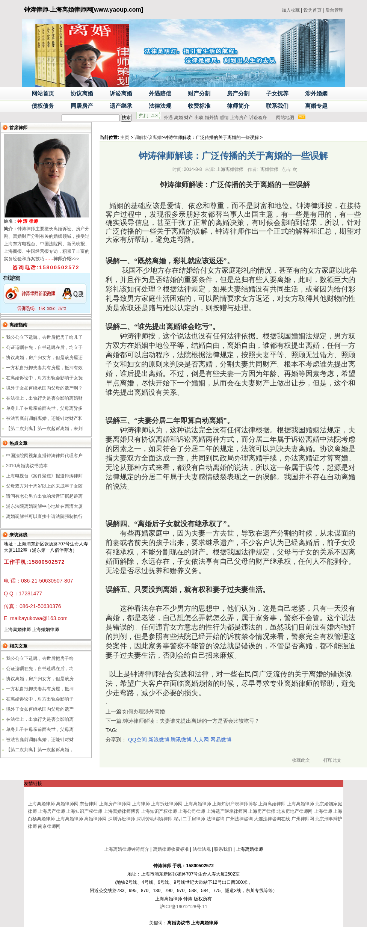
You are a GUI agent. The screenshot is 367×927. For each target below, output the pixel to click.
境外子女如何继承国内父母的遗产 (40, 709)
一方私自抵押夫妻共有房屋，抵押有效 (44, 367)
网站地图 (285, 117)
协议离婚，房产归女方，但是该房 (40, 678)
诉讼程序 (258, 117)
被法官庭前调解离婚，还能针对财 (40, 739)
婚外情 (211, 117)
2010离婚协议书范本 (27, 465)
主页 (124, 137)
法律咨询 (216, 818)
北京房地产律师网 (294, 811)
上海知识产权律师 (84, 811)
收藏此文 (301, 760)
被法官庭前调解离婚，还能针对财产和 (44, 418)
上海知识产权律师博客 (234, 803)
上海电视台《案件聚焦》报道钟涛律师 (44, 476)
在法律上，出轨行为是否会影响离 (40, 719)
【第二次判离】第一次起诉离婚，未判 (44, 428)
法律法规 (202, 849)
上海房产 (239, 117)
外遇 (168, 117)
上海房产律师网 (115, 803)
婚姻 (116, 206)
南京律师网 (49, 826)
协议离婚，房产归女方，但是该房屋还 (44, 357)
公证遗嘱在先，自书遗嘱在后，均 (40, 668)
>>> (66, 258)
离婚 (178, 117)
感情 (224, 117)
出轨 (199, 117)
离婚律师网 (67, 803)
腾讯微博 (181, 740)
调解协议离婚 (148, 137)
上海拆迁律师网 (167, 803)
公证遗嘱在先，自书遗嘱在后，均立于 (44, 347)
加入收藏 (291, 10)
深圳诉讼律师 (121, 818)
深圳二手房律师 (189, 818)
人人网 (201, 740)
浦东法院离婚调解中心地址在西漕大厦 (44, 506)
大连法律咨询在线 (272, 818)
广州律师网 (302, 818)
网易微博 (220, 740)
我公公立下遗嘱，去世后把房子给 (40, 658)
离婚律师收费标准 (171, 849)
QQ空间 (137, 740)
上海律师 (141, 803)
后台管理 (334, 10)
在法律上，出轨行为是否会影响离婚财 (44, 398)
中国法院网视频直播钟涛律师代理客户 (44, 455)
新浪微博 (158, 740)
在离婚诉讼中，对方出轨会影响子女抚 (44, 377)
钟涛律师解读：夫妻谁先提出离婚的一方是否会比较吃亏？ (191, 721)
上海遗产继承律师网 (227, 811)
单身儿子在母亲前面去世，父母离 (40, 729)
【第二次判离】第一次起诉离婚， (40, 749)
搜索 (126, 117)
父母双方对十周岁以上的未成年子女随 (44, 486)
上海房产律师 (51, 811)
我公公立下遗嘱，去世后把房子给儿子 (44, 337)
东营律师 (89, 803)
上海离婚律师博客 (122, 811)
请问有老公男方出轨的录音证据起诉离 (44, 496)
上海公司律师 (191, 811)
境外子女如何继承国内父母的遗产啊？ (44, 388)
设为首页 (313, 10)
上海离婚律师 (41, 803)
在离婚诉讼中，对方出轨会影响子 (40, 699)
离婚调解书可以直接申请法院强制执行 (44, 516)
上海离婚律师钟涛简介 (126, 849)
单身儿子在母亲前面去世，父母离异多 (44, 408)
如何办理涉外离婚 (144, 711)
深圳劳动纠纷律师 (154, 818)
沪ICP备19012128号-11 (183, 906)
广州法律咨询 (239, 818)
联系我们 (223, 849)
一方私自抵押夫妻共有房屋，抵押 (40, 688)
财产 (188, 117)
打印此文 (332, 760)
